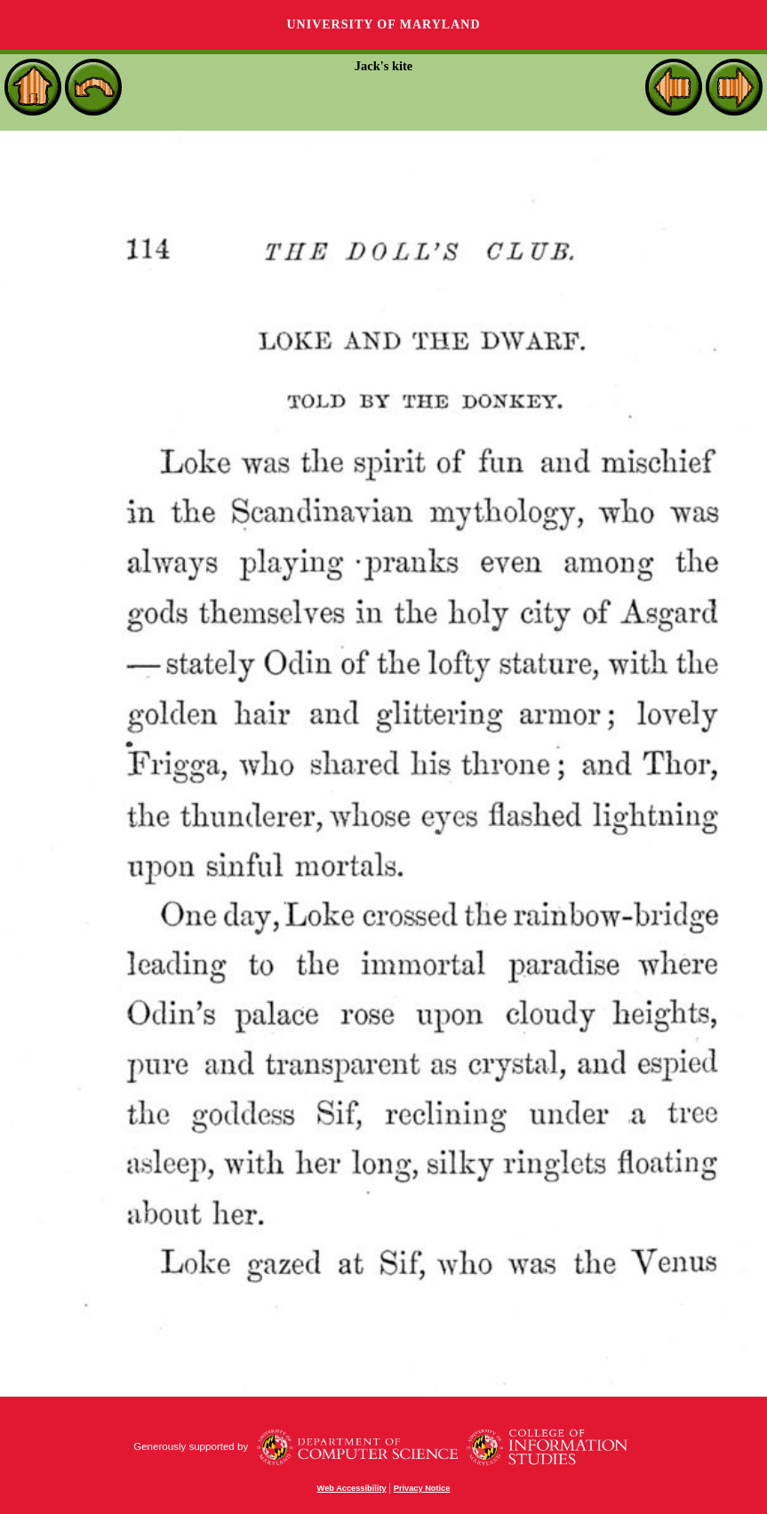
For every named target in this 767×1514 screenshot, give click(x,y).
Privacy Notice (422, 1488)
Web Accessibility (352, 1488)
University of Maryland (383, 24)
